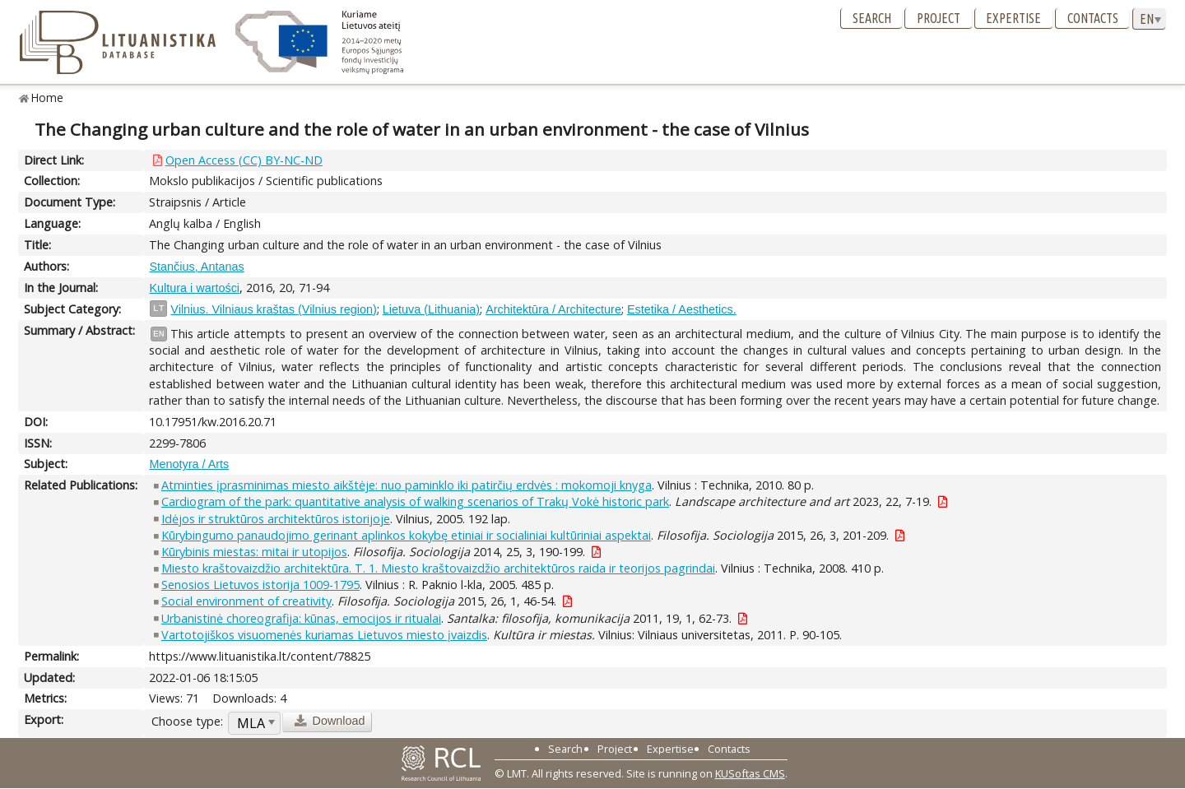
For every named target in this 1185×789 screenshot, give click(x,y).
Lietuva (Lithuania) (431, 309)
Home (47, 97)
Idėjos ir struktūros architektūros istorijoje (275, 519)
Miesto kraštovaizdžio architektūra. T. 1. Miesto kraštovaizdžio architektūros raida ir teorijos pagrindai (438, 568)
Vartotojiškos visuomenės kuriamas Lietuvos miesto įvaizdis (324, 635)
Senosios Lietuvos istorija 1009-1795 (260, 584)
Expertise (1013, 18)
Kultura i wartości (194, 288)
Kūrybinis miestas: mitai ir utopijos (254, 551)
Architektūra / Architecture (553, 309)
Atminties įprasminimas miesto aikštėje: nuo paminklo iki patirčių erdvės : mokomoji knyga (406, 485)
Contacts (1092, 18)
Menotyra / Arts (189, 464)
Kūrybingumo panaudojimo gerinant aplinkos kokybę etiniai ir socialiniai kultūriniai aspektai (406, 535)
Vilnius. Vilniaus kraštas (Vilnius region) (273, 309)
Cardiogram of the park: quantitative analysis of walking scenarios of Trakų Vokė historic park (415, 501)
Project (938, 18)
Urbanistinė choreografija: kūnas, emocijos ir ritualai (301, 618)
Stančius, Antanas (196, 266)
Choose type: (187, 721)
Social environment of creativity (246, 601)
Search (872, 18)
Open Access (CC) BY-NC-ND (244, 160)
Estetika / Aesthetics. (682, 309)
